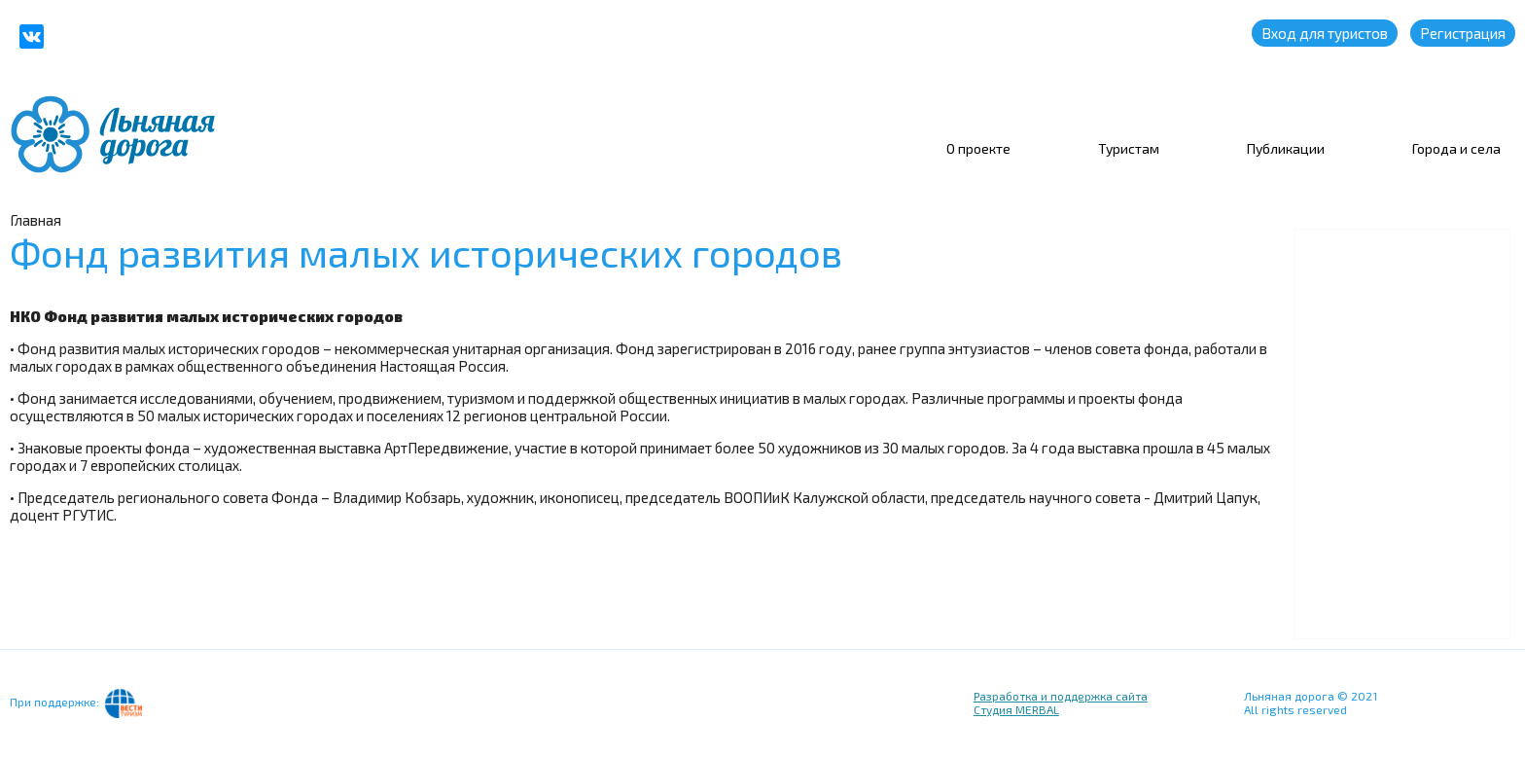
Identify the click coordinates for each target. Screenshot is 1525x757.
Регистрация (1463, 33)
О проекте (978, 148)
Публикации (1286, 148)
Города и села (1456, 148)
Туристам (1128, 148)
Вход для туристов (1324, 33)
